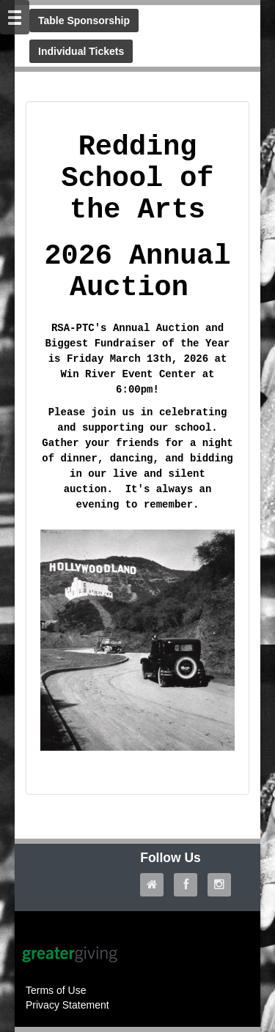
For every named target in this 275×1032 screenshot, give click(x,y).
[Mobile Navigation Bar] (14, 17)
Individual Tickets (81, 51)
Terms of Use (56, 990)
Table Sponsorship (84, 20)
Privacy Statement (67, 1005)
